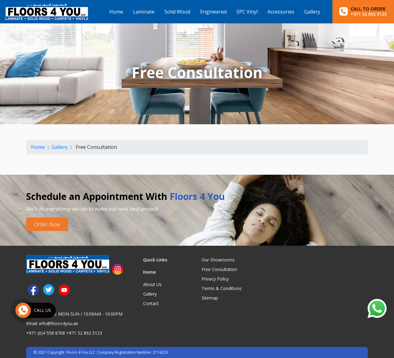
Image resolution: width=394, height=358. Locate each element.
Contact (151, 303)
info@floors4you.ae (58, 323)
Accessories (280, 11)
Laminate (144, 11)
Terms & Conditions (222, 288)
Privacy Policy (215, 279)
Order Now (47, 224)
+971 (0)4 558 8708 (45, 333)
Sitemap (210, 298)
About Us (152, 284)
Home (116, 11)
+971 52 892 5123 (84, 333)
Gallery (312, 11)
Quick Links (155, 260)
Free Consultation (219, 269)
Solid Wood (177, 11)
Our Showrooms (218, 260)
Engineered (213, 11)
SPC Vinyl (247, 11)
